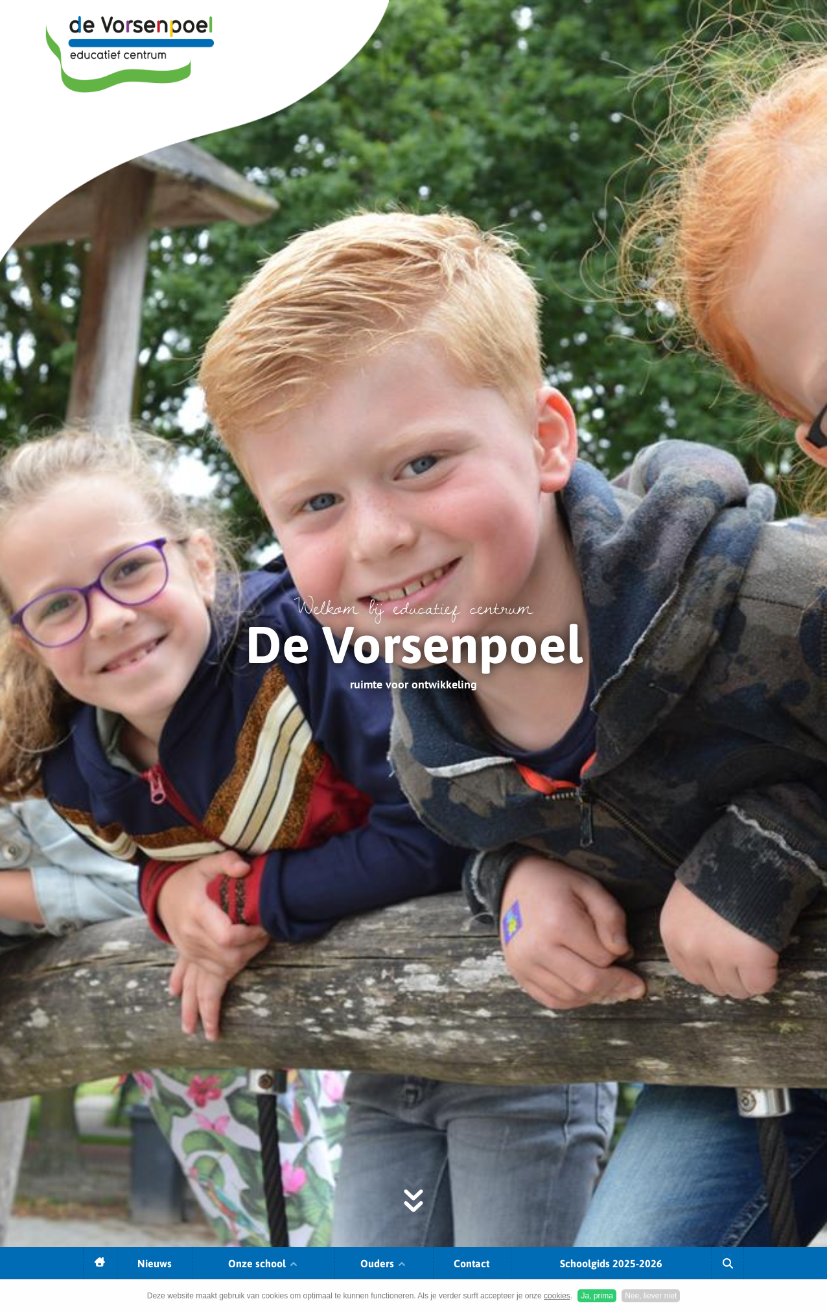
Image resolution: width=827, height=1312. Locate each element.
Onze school (263, 1263)
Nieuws (154, 1263)
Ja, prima (596, 1295)
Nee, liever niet (651, 1295)
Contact (471, 1263)
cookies (557, 1295)
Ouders (383, 1263)
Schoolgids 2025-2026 (611, 1263)
